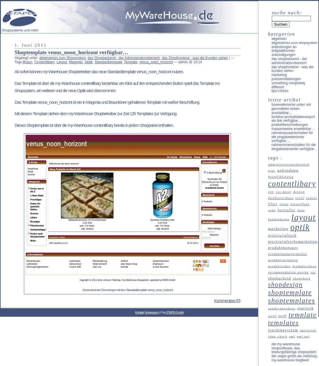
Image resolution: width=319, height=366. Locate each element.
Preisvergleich (282, 235)
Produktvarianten (283, 260)
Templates (283, 322)
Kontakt (139, 312)
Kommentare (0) (227, 300)
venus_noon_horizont (156, 62)
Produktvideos (304, 266)
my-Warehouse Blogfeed (290, 360)
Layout (62, 62)
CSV (271, 192)
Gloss (283, 204)
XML (292, 336)
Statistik (305, 308)
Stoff (283, 316)
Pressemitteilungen (286, 79)
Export (311, 198)
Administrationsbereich (288, 164)
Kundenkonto (279, 219)
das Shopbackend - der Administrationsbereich (124, 58)
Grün (272, 210)
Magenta (76, 62)
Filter (273, 204)
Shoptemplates (291, 301)
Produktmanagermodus (287, 254)
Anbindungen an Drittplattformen (284, 49)
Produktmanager (283, 248)
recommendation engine (288, 272)
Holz (301, 210)
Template (302, 315)
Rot (313, 272)
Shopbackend (279, 278)
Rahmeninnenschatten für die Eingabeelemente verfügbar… (295, 147)
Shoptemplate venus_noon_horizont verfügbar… (71, 52)
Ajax (271, 170)
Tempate (131, 62)
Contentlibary (44, 62)
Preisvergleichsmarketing (293, 242)
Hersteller (286, 210)
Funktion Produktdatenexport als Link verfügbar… (293, 119)
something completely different (288, 85)
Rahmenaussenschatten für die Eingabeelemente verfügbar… (292, 137)
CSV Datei (283, 191)
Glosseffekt (300, 204)
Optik (88, 62)
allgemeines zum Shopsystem (62, 58)
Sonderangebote (281, 308)
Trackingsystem (283, 330)
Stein (272, 316)
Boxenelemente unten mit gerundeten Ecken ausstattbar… (291, 109)
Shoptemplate (290, 292)
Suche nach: (287, 12)
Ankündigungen (283, 55)
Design (299, 191)
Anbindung (288, 170)
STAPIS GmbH (175, 312)
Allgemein (279, 39)
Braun (27, 62)
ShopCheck (302, 278)
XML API (303, 336)
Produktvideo (279, 266)
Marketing (279, 75)
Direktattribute (281, 198)
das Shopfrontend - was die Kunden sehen (195, 58)
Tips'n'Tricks (280, 91)
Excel (299, 198)
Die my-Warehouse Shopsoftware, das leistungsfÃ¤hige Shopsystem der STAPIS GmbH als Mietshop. (295, 350)
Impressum (152, 312)
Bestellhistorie (281, 176)
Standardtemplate (108, 62)
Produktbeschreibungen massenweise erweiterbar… (293, 127)
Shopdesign (285, 284)
